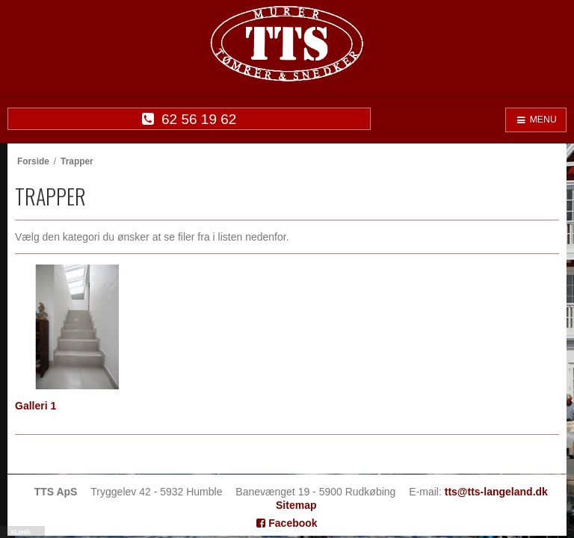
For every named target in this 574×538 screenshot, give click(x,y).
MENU (536, 119)
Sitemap (296, 505)
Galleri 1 (35, 406)
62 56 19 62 (189, 119)
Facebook (286, 523)
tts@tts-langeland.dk (496, 492)
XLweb (20, 532)
